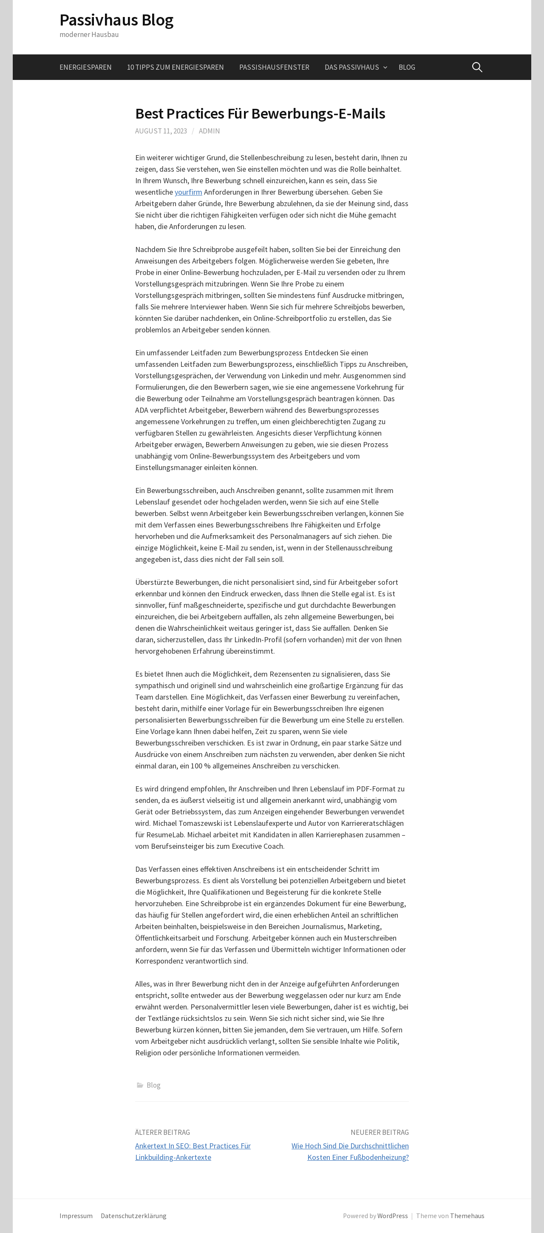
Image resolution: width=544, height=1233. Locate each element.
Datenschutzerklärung (134, 1216)
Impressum (76, 1216)
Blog (407, 67)
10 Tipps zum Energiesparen (175, 67)
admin (209, 131)
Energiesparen (86, 67)
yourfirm (188, 192)
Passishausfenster (274, 67)
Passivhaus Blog (116, 19)
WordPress (392, 1216)
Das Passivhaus (352, 67)
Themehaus (467, 1216)
